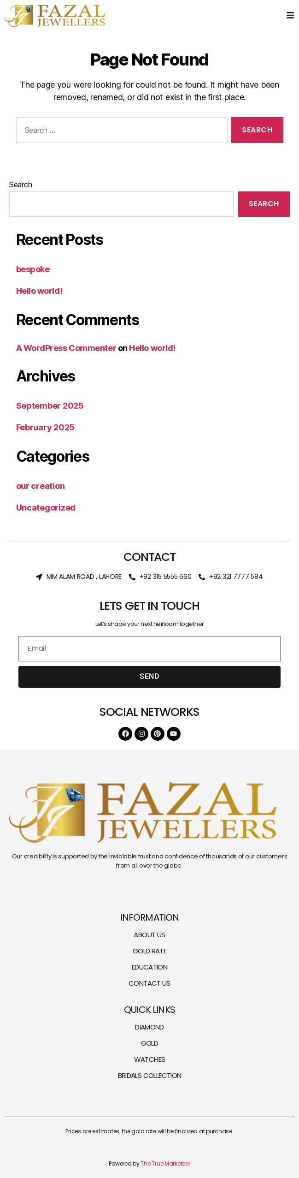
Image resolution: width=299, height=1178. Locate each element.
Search (20, 184)
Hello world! (39, 291)
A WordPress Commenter (66, 348)
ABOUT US (149, 935)
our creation (40, 486)
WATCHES (149, 1059)
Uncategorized (46, 507)
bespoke (33, 269)
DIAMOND (149, 1027)
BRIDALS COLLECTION (150, 1075)
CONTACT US (149, 983)
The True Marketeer (165, 1163)
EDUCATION (149, 967)
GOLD (149, 1043)
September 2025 (50, 406)
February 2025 (45, 427)
